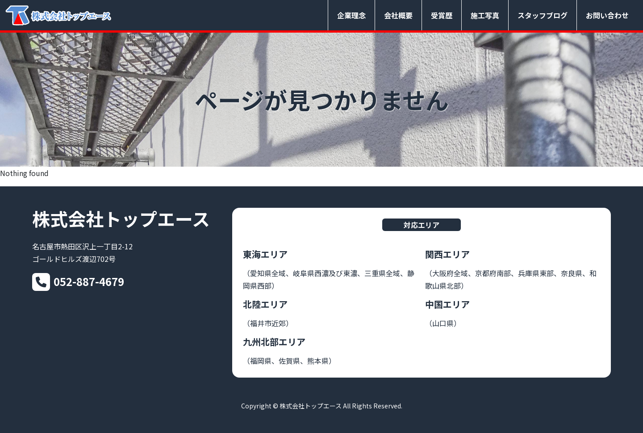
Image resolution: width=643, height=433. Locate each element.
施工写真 (485, 15)
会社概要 (398, 15)
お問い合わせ (607, 15)
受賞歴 (441, 15)
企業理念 (351, 15)
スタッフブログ (543, 15)
